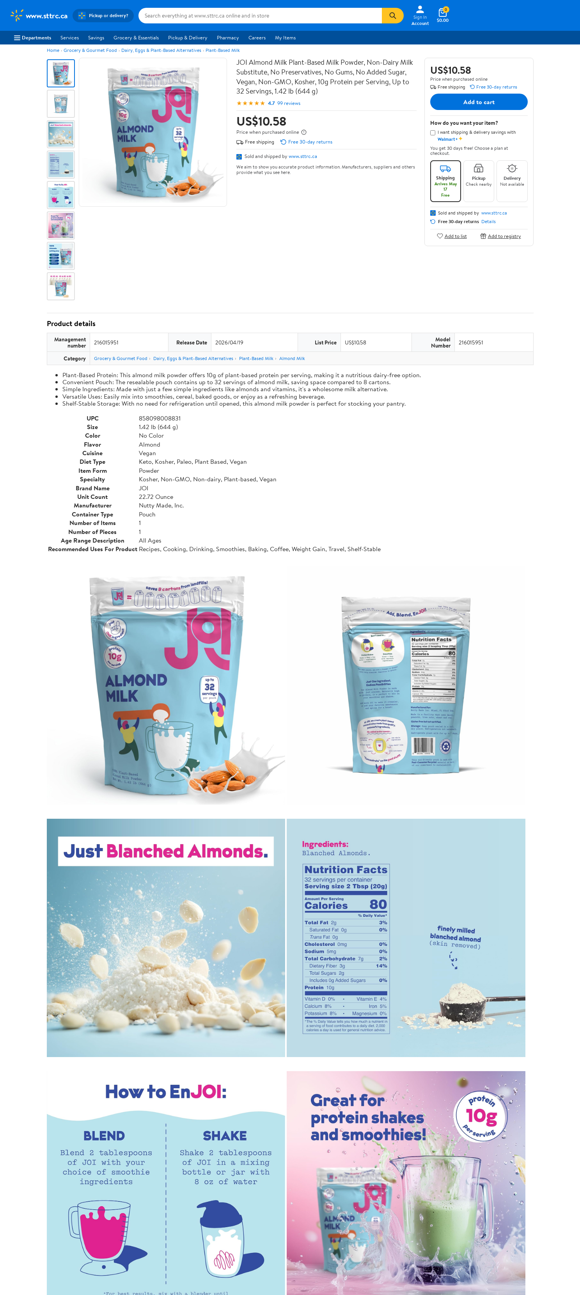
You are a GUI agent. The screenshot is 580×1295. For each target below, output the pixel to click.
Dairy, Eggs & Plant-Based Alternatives (161, 50)
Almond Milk (292, 358)
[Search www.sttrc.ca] (260, 15)
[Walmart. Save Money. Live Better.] (38, 16)
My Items (285, 37)
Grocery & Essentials (136, 37)
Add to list (452, 235)
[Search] (393, 15)
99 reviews (288, 103)
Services (69, 37)
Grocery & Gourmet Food (90, 50)
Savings (96, 37)
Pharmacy (228, 37)
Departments (32, 37)
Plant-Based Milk (223, 50)
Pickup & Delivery (188, 37)
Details (488, 221)
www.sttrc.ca (303, 156)
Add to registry (500, 235)
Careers (257, 37)
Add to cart (479, 102)
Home (53, 50)
